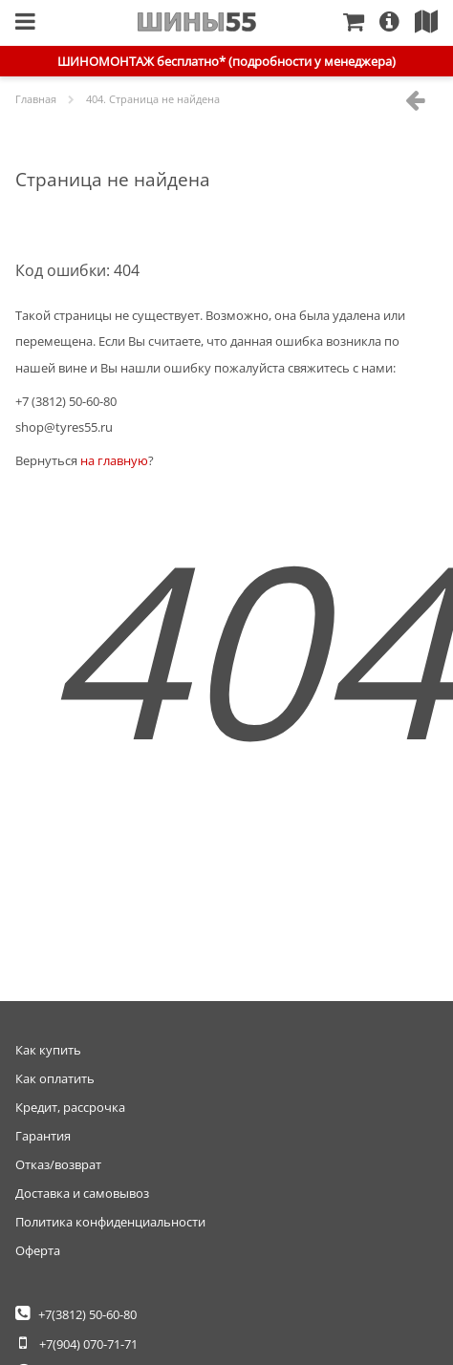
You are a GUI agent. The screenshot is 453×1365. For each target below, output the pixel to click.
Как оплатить (55, 1078)
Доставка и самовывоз (82, 1193)
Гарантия (43, 1135)
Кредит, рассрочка (70, 1107)
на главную (114, 460)
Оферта (37, 1250)
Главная (197, 22)
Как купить (48, 1049)
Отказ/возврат (58, 1164)
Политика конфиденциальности (110, 1221)
